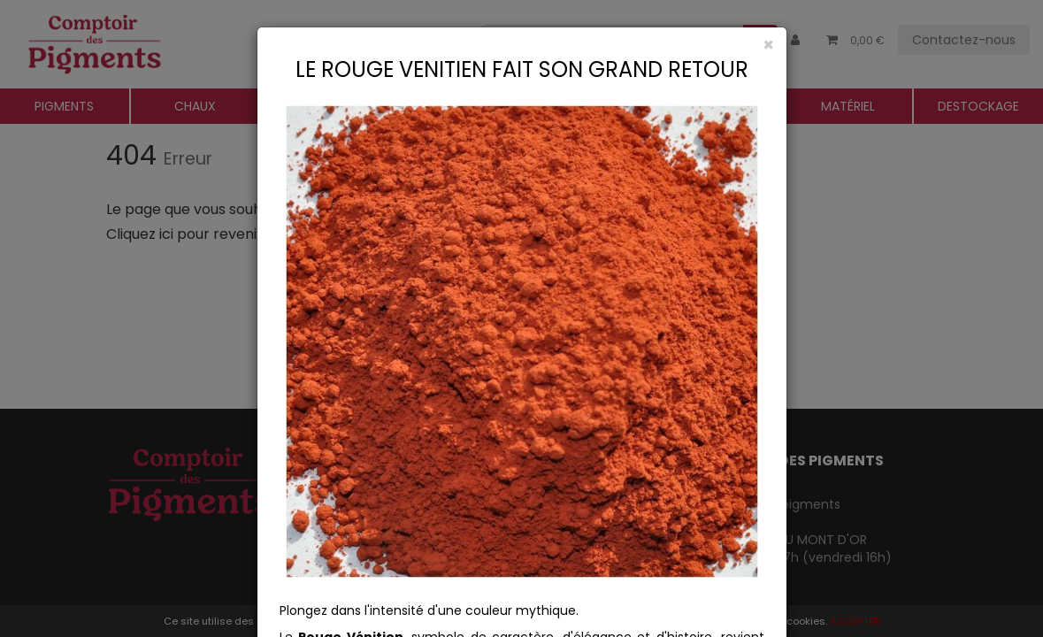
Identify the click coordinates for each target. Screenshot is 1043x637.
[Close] (522, 45)
